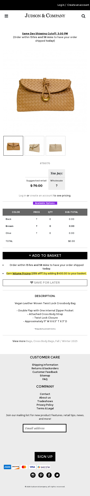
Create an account (78, 5)
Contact (45, 393)
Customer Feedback (45, 371)
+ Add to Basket (45, 256)
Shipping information (45, 364)
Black (8, 219)
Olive (8, 233)
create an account (41, 195)
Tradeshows (45, 401)
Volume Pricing (21, 273)
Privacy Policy (45, 404)
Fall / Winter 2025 (66, 341)
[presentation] (34, 442)
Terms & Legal (45, 408)
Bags (29, 341)
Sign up (45, 457)
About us (45, 397)
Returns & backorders (45, 368)
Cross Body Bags (43, 341)
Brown (9, 226)
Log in (61, 5)
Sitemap (45, 375)
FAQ (45, 379)
